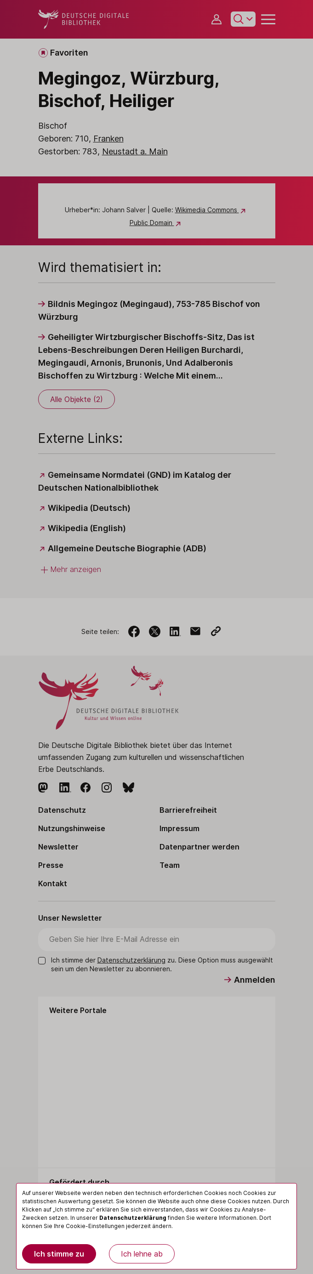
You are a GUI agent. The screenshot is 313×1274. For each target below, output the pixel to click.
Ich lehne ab (142, 1253)
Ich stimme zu (59, 1253)
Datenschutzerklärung (132, 1217)
